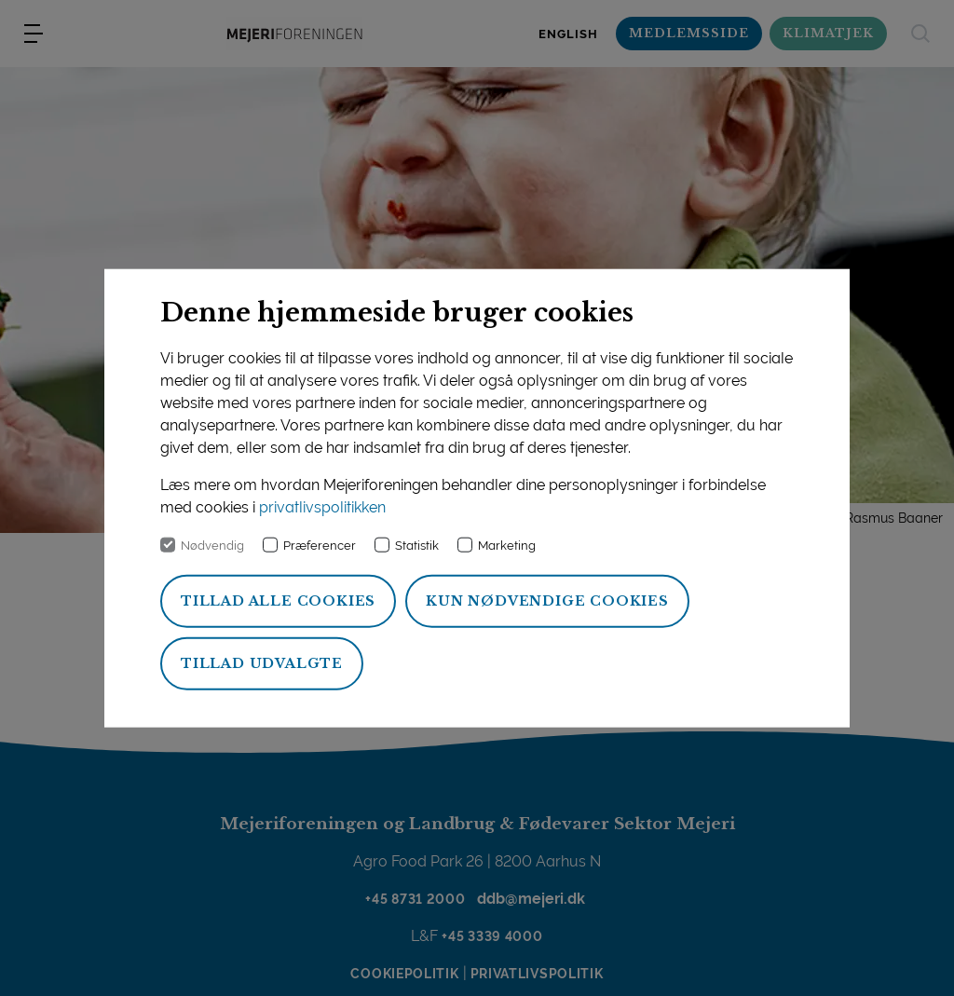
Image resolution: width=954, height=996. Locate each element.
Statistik (417, 546)
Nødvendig (212, 546)
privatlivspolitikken (322, 507)
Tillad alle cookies (278, 601)
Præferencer (319, 546)
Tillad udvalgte (262, 663)
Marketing (507, 546)
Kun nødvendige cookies (547, 601)
